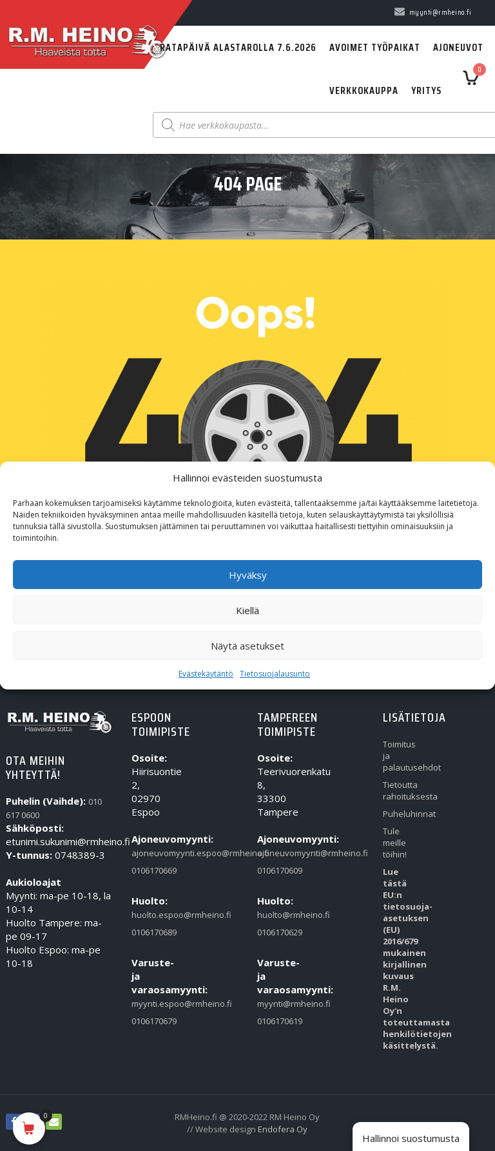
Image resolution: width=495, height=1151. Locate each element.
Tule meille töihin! (395, 842)
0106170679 (149, 1021)
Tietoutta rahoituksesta (400, 790)
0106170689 (149, 932)
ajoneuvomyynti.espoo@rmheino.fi (149, 853)
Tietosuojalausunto (275, 673)
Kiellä (247, 610)
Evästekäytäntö (206, 673)
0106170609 (275, 870)
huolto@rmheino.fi (275, 915)
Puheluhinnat (400, 813)
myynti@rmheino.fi (275, 1003)
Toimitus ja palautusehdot (400, 755)
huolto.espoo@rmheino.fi (149, 915)
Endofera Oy (282, 1129)
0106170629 (275, 932)
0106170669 (149, 870)
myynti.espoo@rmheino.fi (149, 1003)
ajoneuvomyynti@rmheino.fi (275, 853)
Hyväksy (248, 574)
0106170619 (275, 1021)
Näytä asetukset (247, 645)
